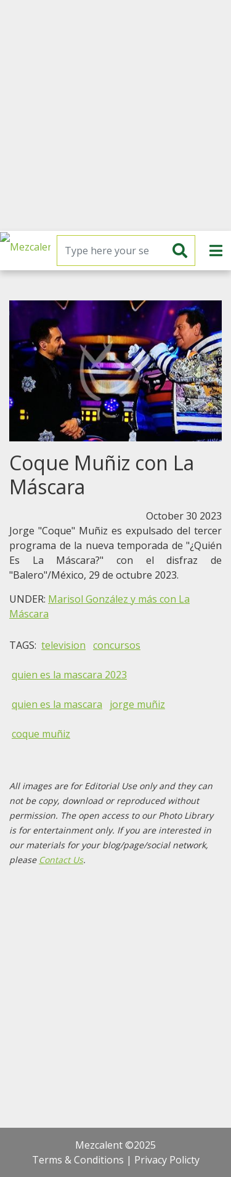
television (63, 645)
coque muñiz (41, 734)
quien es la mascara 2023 (69, 674)
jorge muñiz (137, 704)
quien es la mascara (57, 704)
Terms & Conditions (78, 1160)
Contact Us (61, 860)
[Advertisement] (115, 115)
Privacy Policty (167, 1160)
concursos (116, 645)
